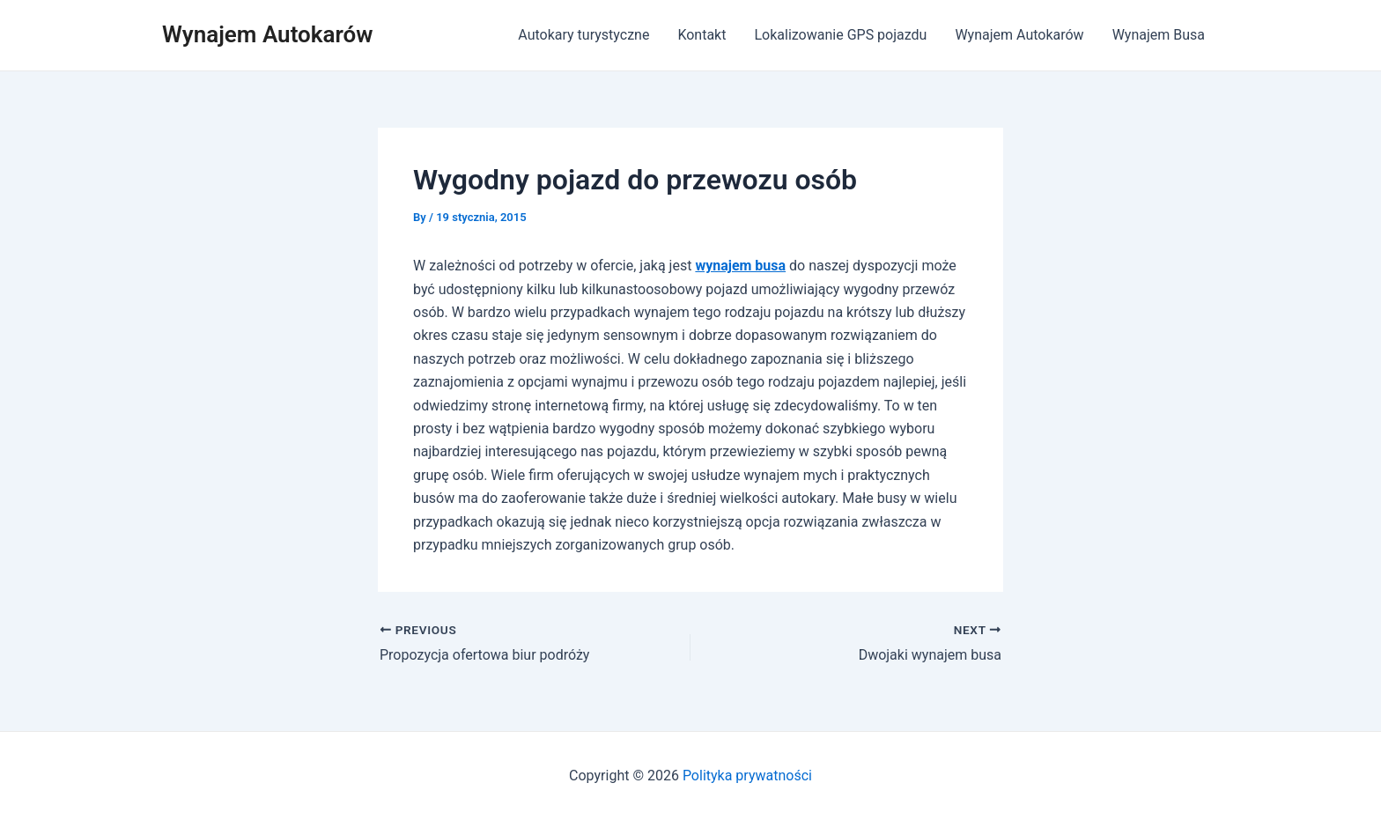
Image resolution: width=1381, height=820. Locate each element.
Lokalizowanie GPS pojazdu (840, 34)
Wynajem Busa (1158, 34)
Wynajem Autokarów (267, 34)
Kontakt (701, 34)
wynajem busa (740, 265)
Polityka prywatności (747, 775)
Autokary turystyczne (583, 34)
